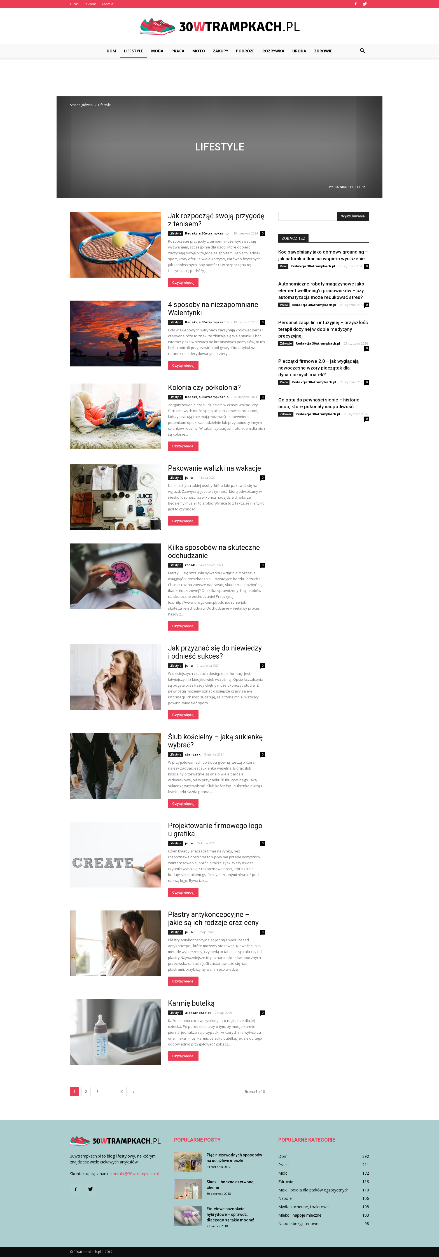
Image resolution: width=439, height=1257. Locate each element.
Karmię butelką (191, 1003)
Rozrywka (273, 51)
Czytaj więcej (183, 282)
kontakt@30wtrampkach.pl (135, 1173)
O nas (74, 4)
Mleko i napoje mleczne (299, 1215)
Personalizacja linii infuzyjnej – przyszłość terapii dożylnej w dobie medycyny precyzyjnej (323, 329)
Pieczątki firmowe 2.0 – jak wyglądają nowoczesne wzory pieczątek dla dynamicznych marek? (318, 367)
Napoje (285, 1198)
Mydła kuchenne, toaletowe (303, 1206)
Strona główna (81, 105)
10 (121, 1091)
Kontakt (107, 4)
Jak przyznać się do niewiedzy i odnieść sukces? (215, 652)
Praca (178, 51)
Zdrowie (323, 51)
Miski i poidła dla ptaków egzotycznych (313, 1190)
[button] (362, 51)
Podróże (245, 51)
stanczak (192, 754)
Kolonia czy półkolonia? (204, 388)
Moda (157, 51)
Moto (198, 51)
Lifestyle (133, 51)
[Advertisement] (219, 77)
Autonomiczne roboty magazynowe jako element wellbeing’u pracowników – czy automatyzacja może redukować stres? (321, 290)
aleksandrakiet (198, 1012)
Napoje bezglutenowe (298, 1223)
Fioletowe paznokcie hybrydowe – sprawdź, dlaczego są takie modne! (230, 1214)
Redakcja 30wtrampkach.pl (207, 233)
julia (189, 477)
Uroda (299, 51)
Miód (283, 1173)
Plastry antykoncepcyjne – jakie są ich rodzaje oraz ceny (213, 918)
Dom (111, 51)
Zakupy (220, 51)
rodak (190, 565)
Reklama (90, 4)
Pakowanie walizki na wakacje (215, 468)
